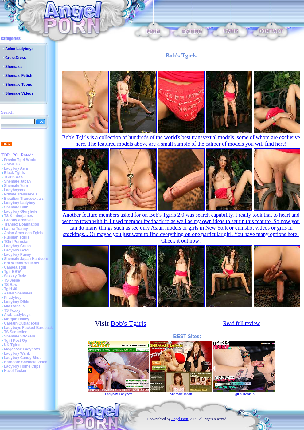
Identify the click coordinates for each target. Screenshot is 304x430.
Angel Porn (179, 419)
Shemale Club (16, 207)
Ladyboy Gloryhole (20, 211)
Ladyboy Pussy (17, 254)
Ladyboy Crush (17, 246)
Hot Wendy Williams (21, 263)
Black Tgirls (14, 173)
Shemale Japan (17, 181)
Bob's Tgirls (128, 323)
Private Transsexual (21, 194)
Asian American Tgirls (23, 233)
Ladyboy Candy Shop (23, 358)
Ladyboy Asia (16, 168)
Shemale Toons (18, 84)
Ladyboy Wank (17, 353)
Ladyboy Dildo (16, 302)
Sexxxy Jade (15, 276)
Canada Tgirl (15, 267)
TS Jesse (12, 280)
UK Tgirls (12, 345)
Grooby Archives (18, 220)
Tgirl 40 (10, 289)
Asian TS (12, 164)
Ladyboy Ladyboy (19, 203)
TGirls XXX (13, 177)
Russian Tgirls (16, 237)
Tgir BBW (12, 272)
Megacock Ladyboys (22, 349)
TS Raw (10, 284)
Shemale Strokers (19, 336)
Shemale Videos (19, 93)
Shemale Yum (16, 185)
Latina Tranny (16, 229)
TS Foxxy (12, 310)
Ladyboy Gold (16, 250)
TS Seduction (16, 332)
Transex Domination (21, 224)
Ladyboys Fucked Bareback (28, 327)
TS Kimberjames (18, 216)
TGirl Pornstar (16, 241)
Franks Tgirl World (20, 160)
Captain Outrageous (21, 323)
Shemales (13, 67)
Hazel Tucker (15, 371)
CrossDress (15, 58)
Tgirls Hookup (243, 394)
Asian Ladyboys (19, 49)
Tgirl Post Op (15, 340)
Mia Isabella (14, 306)
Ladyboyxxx (14, 190)
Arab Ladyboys (17, 315)
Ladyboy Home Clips (22, 366)
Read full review (241, 323)
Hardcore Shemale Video (25, 362)
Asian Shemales (18, 293)
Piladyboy (12, 297)
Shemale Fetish (18, 75)
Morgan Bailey (16, 319)
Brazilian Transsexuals (24, 198)
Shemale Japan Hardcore (26, 259)
